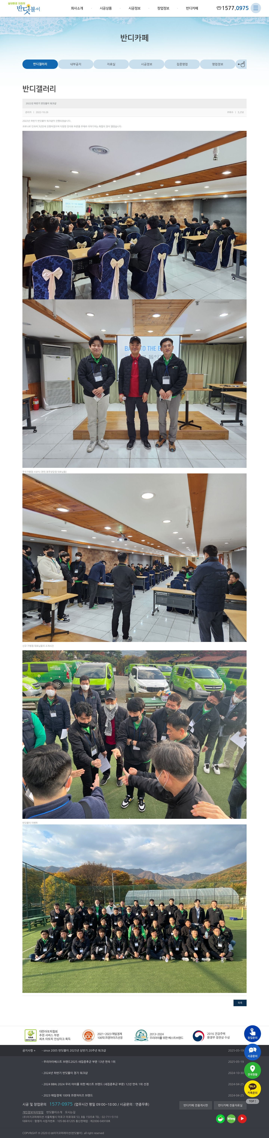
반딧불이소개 (54, 1112)
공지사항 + (28, 1050)
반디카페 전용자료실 (230, 1105)
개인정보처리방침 (33, 1112)
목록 (240, 1003)
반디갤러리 (40, 64)
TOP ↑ (252, 1101)
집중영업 (182, 64)
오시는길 (70, 1112)
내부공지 (75, 64)
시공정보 (146, 64)
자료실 (111, 64)
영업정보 (217, 64)
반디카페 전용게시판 (195, 1105)
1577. (235, 8)
